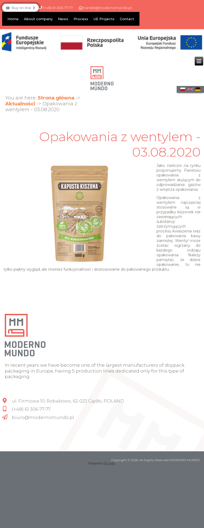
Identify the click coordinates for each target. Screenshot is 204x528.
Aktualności (20, 104)
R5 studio (109, 463)
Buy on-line (20, 8)
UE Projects (104, 19)
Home (13, 19)
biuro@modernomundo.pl (43, 417)
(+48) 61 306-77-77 (56, 8)
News (63, 19)
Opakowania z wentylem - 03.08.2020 (120, 144)
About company (38, 19)
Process (81, 19)
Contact (127, 19)
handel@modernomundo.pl (105, 8)
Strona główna (56, 98)
